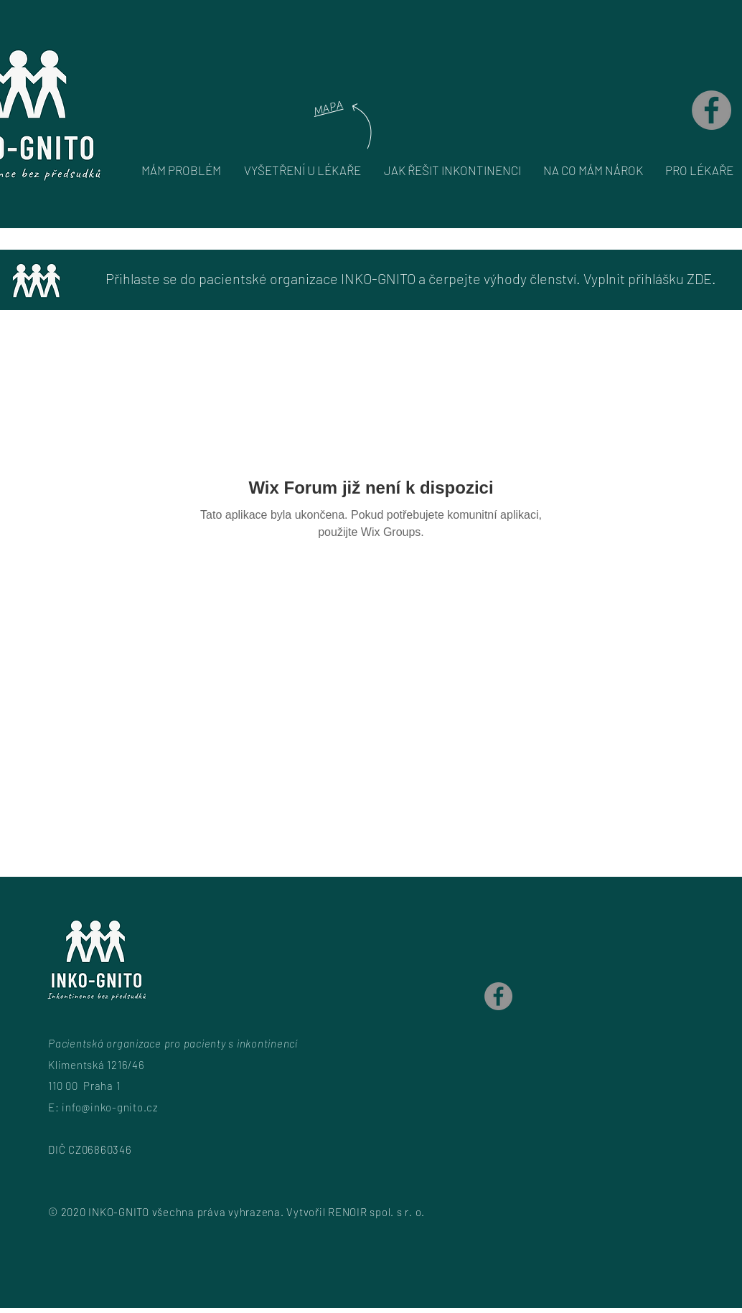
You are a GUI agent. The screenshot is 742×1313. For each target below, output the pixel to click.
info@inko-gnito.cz (110, 1107)
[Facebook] (711, 110)
